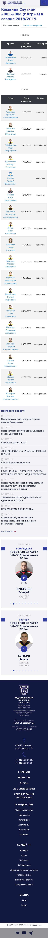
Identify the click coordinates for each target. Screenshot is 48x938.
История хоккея (24, 875)
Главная (24, 771)
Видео (24, 905)
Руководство (24, 815)
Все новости (8, 531)
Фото (24, 900)
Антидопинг (24, 829)
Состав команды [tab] (11, 25)
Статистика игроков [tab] (32, 25)
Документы (24, 825)
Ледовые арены (24, 788)
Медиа (24, 894)
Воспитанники (24, 865)
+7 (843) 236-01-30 (23, 763)
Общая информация (24, 810)
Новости (24, 777)
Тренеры (24, 850)
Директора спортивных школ (24, 870)
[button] (3, 548)
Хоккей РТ (24, 844)
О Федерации (24, 804)
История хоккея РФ (24, 884)
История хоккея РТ (24, 880)
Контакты (24, 834)
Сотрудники (24, 820)
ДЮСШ (24, 782)
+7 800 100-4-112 (24, 729)
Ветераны (24, 860)
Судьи (24, 855)
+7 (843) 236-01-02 (23, 760)
